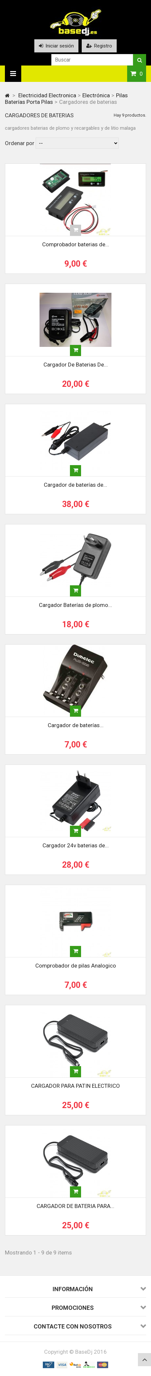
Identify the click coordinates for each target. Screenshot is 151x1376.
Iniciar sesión (56, 46)
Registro (99, 46)
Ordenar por (19, 143)
